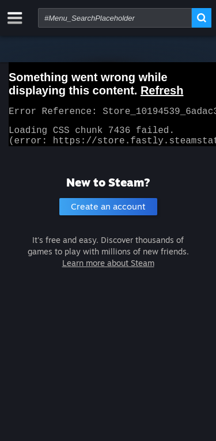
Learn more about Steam (108, 270)
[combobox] (115, 18)
